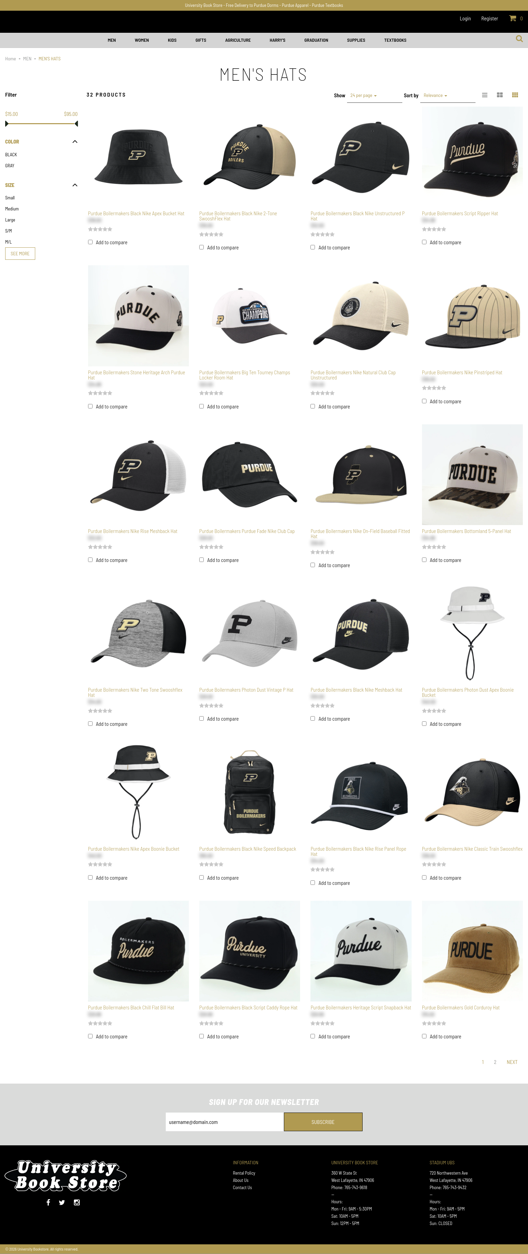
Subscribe (323, 1122)
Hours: (337, 1201)
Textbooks (395, 40)
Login (465, 18)
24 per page (364, 95)
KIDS (172, 40)
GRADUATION (316, 40)
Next (512, 1062)
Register (489, 18)
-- (332, 1194)
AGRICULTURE (238, 40)
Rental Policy (244, 1173)
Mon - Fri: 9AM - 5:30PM (351, 1209)
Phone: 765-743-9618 (349, 1187)
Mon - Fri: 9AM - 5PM (447, 1209)
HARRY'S (277, 40)
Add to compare (111, 242)
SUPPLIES (356, 40)
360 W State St (344, 1173)
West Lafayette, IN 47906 (352, 1180)
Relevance (435, 95)
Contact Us (242, 1187)
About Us (241, 1180)
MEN (112, 40)
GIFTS (200, 40)
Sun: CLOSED (441, 1223)
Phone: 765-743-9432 (448, 1187)
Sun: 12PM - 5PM (345, 1223)
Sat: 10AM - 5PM (344, 1216)
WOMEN (142, 40)
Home (11, 58)
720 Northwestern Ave (449, 1173)
